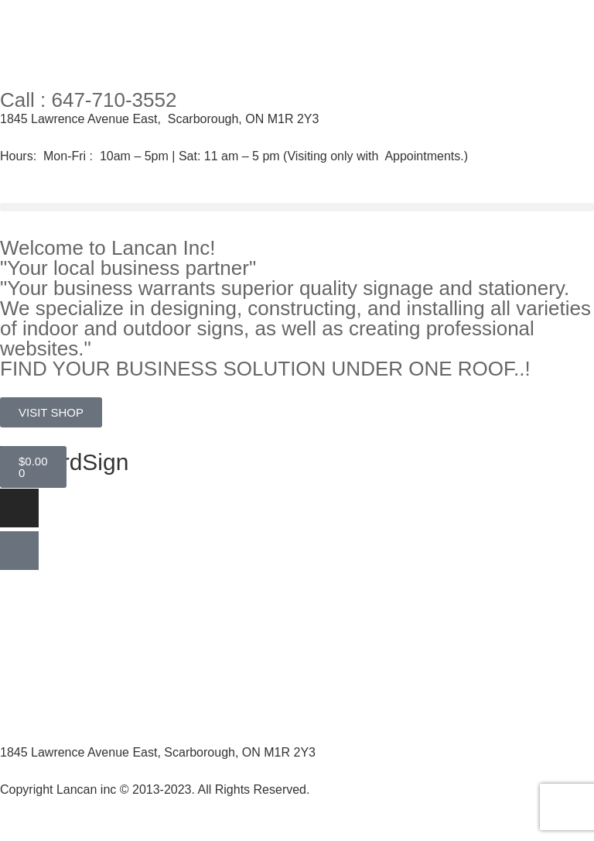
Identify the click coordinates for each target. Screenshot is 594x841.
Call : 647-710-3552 (88, 100)
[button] (297, 207)
